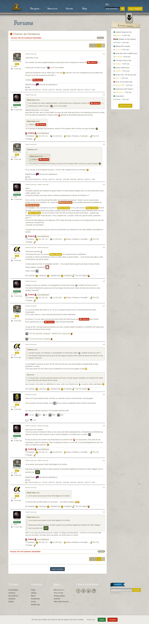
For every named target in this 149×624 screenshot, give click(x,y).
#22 (104, 95)
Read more (91, 620)
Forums (69, 8)
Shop (84, 8)
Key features (13, 596)
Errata (33, 602)
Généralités (37, 38)
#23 (104, 144)
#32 (104, 487)
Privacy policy (59, 596)
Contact (57, 599)
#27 (104, 306)
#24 (104, 184)
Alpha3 (17, 253)
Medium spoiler (65, 202)
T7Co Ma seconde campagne (39, 339)
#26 (104, 281)
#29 (104, 394)
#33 (104, 512)
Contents (11, 599)
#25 (104, 247)
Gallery (11, 602)
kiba (17, 313)
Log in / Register (135, 9)
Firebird (17, 102)
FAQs (33, 590)
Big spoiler (92, 62)
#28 (104, 344)
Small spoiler (63, 208)
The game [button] (35, 8)
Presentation (13, 590)
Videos (33, 593)
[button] (108, 5)
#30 (104, 425)
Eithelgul (17, 402)
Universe (11, 593)
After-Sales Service (61, 602)
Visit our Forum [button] (125, 106)
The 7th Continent (25, 38)
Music (33, 596)
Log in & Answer (57, 569)
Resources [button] (53, 8)
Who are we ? (59, 590)
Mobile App (35, 604)
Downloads (35, 599)
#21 (104, 54)
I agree (101, 620)
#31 (104, 460)
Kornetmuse (17, 61)
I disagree (112, 620)
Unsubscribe (114, 593)
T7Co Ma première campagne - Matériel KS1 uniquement (49, 334)
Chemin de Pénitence (25, 34)
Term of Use (58, 593)
